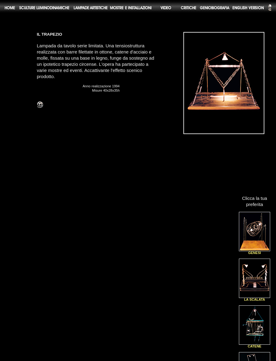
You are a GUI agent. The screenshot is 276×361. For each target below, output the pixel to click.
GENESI (254, 251)
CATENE (254, 345)
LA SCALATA (254, 298)
